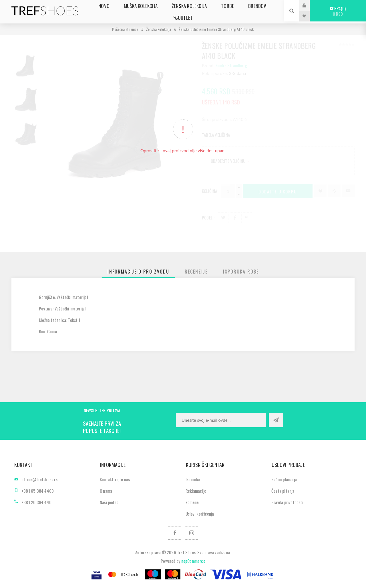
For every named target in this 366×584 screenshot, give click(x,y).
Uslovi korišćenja (200, 513)
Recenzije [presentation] (196, 271)
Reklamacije (196, 491)
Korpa (338, 11)
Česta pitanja (283, 491)
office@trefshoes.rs (39, 479)
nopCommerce (193, 561)
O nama (106, 491)
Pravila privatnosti (287, 502)
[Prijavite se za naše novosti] (221, 420)
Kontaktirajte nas (115, 479)
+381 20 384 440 (36, 502)
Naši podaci (110, 502)
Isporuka (193, 479)
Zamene (192, 502)
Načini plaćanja (284, 479)
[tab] (138, 271)
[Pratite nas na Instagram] (191, 533)
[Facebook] (174, 533)
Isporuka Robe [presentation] (241, 271)
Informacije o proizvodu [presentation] (138, 271)
